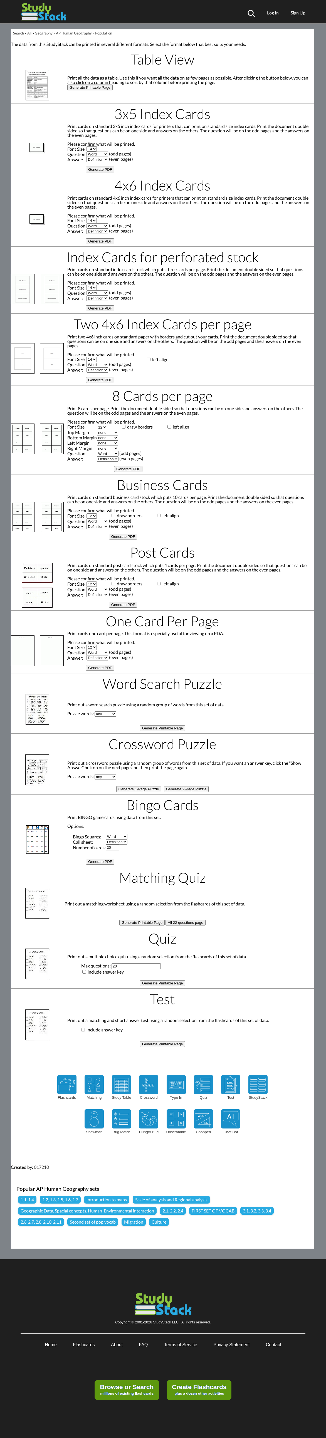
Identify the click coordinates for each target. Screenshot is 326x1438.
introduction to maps (107, 1199)
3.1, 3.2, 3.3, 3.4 (257, 1210)
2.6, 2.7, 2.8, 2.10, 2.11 (41, 1221)
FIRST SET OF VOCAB (213, 1210)
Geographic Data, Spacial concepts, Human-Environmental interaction (87, 1210)
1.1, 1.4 (27, 1199)
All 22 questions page (185, 922)
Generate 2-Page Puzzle (186, 789)
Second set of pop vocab (93, 1221)
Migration (133, 1221)
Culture (159, 1221)
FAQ (143, 1344)
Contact (273, 1344)
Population (103, 33)
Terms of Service (180, 1344)
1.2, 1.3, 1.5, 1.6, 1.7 (60, 1199)
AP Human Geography (74, 33)
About (117, 1344)
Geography (44, 33)
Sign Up (298, 12)
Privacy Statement (231, 1344)
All (29, 33)
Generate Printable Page (90, 87)
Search (18, 33)
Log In (273, 12)
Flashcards (84, 1344)
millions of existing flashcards (127, 1389)
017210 (41, 1167)
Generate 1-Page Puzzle (138, 789)
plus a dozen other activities (199, 1389)
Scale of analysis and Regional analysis (171, 1199)
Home (51, 1344)
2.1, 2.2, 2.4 (172, 1210)
